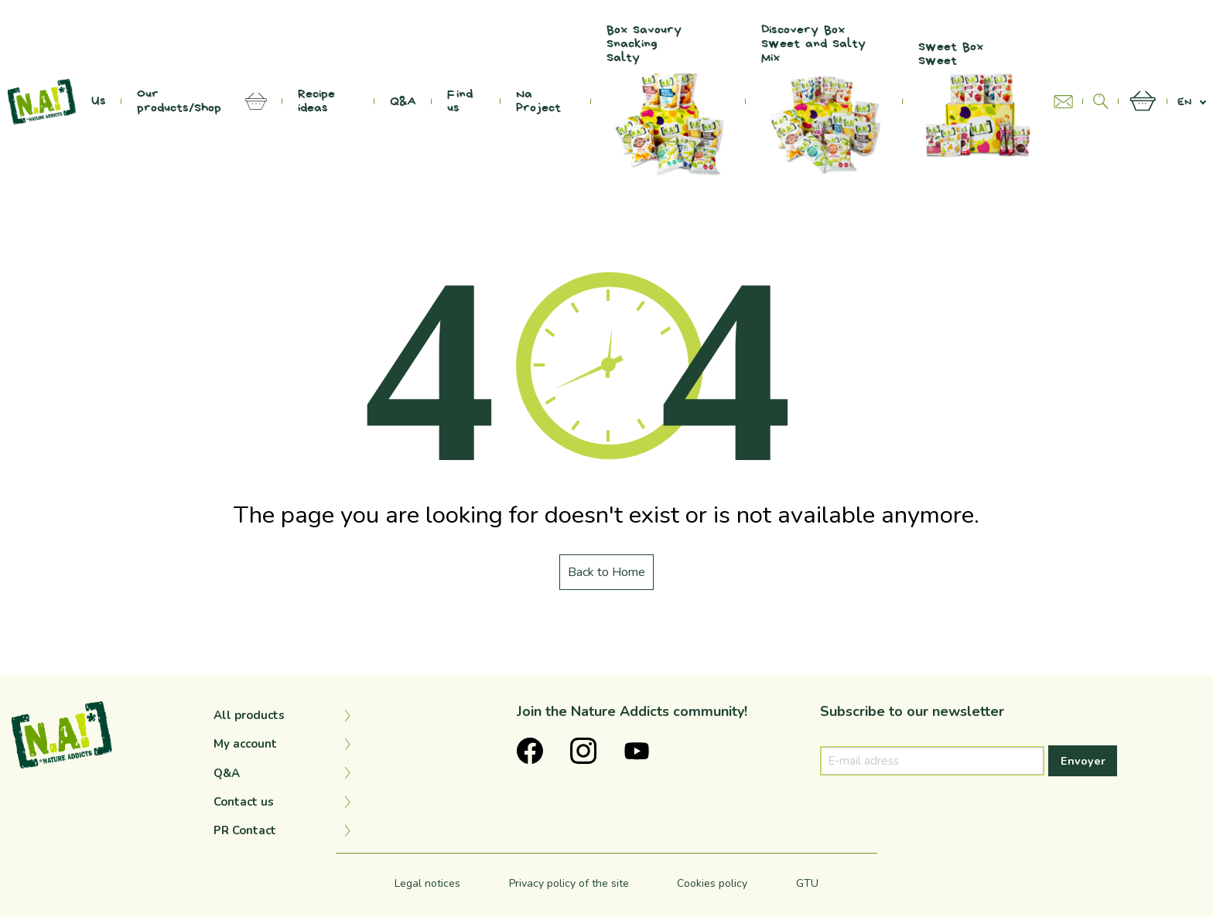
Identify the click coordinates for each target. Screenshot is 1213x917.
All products (249, 715)
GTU (807, 883)
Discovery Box (824, 101)
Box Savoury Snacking (668, 101)
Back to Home (606, 572)
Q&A (403, 101)
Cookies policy (712, 883)
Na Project (538, 101)
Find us (460, 101)
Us (98, 101)
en (1184, 101)
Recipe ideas (316, 101)
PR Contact (245, 830)
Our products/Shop (179, 101)
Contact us (244, 802)
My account (245, 744)
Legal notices (427, 883)
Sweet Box (978, 101)
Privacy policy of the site (569, 883)
